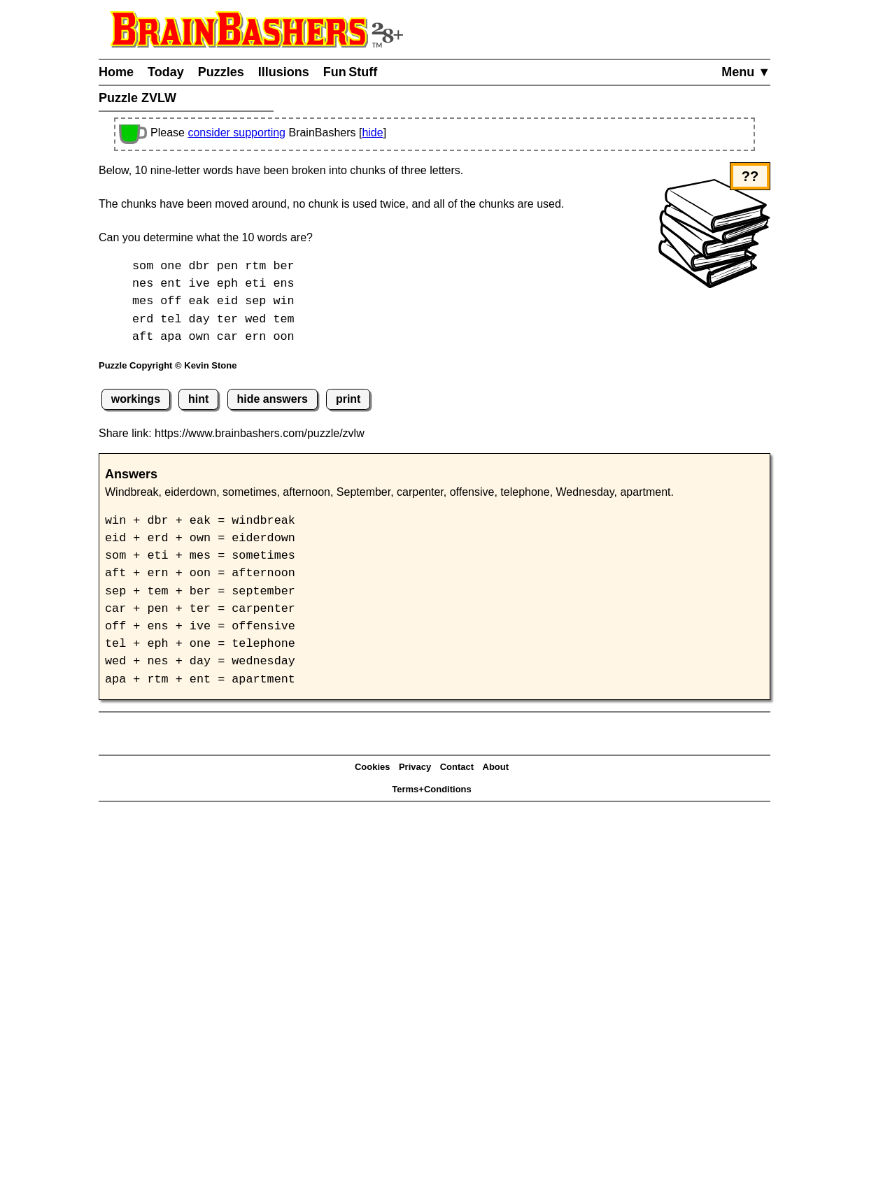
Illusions (283, 72)
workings (135, 399)
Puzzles (221, 72)
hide (372, 132)
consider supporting (236, 132)
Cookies (372, 767)
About (496, 767)
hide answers (271, 399)
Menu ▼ (745, 72)
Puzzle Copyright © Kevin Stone (167, 365)
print (348, 399)
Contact (457, 767)
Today (166, 72)
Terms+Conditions (432, 789)
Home (116, 72)
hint (198, 399)
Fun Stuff (350, 72)
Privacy (415, 767)
